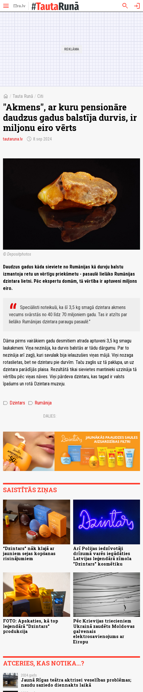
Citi (40, 96)
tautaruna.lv (13, 139)
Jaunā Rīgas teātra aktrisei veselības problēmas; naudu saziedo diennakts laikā (76, 682)
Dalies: (49, 416)
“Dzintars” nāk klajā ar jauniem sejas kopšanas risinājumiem (29, 554)
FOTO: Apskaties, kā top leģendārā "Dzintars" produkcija (30, 626)
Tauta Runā (23, 96)
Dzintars (14, 403)
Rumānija (40, 403)
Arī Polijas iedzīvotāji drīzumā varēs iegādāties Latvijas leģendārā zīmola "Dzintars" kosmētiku (102, 556)
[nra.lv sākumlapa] (19, 6)
